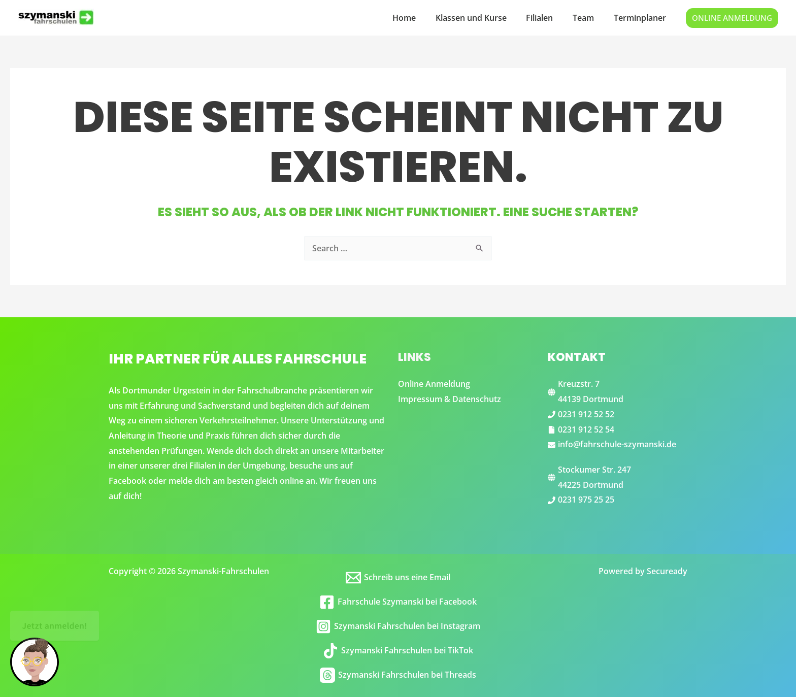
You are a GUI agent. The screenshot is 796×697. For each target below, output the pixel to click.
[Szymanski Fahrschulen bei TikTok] (398, 650)
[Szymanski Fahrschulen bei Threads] (398, 675)
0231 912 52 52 (586, 414)
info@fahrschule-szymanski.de (617, 444)
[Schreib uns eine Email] (398, 577)
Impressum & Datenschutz (449, 399)
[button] (732, 18)
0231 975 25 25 (586, 499)
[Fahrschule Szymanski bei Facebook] (398, 602)
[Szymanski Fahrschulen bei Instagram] (398, 626)
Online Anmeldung (434, 383)
